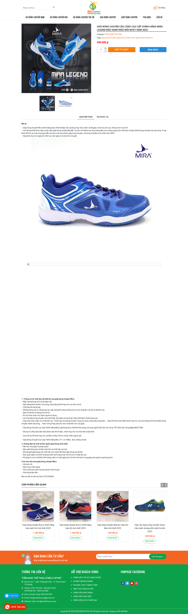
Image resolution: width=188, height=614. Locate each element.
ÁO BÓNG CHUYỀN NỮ (58, 17)
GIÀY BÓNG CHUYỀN (129, 17)
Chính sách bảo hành (83, 593)
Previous (162, 485)
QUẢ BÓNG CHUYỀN (108, 17)
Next (165, 485)
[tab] (85, 117)
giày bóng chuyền (109, 38)
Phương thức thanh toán (85, 585)
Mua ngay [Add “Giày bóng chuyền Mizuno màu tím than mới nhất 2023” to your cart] (112, 538)
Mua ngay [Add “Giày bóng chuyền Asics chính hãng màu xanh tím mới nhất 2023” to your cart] (38, 538)
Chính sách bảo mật (82, 596)
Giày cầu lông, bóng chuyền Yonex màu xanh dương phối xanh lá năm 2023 (150, 528)
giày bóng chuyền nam (126, 38)
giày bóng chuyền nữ (144, 38)
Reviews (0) (103, 117)
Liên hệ (159, 17)
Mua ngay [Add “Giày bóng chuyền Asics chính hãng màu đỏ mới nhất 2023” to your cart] (75, 538)
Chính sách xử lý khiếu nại (85, 600)
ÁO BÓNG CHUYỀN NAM (35, 17)
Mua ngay (153, 49)
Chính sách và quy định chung (87, 577)
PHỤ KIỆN (147, 17)
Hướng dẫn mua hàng (83, 581)
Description (85, 117)
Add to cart (122, 49)
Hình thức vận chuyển (83, 589)
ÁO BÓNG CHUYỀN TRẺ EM (83, 17)
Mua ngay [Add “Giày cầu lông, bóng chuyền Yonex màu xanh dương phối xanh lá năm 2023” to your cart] (149, 541)
